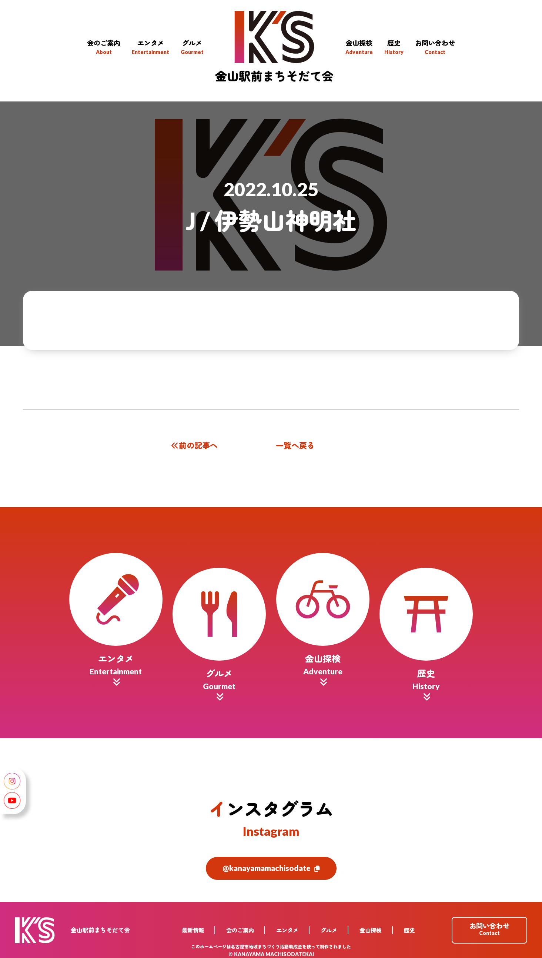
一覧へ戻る (295, 445)
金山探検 (370, 926)
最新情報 (193, 926)
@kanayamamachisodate (271, 864)
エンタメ (287, 926)
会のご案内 (240, 926)
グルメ (329, 926)
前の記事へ (193, 445)
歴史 (409, 926)
